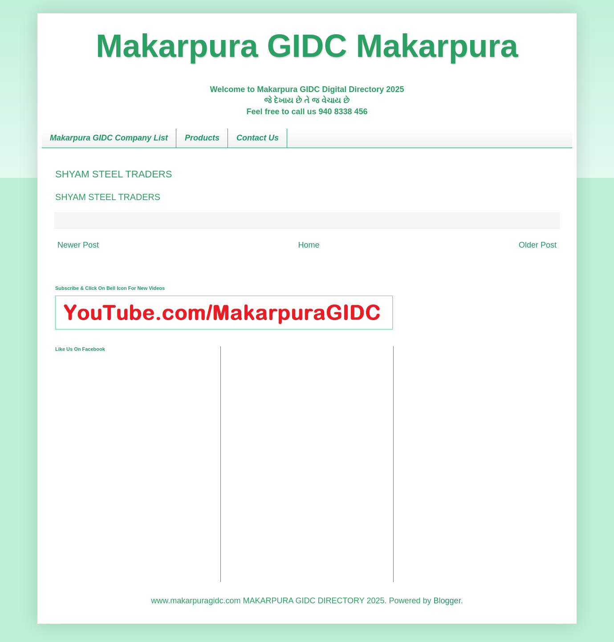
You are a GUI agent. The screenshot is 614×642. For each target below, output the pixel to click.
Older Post (538, 245)
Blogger (447, 600)
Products (202, 137)
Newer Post (78, 245)
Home (308, 245)
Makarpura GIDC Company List (109, 137)
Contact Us (257, 137)
